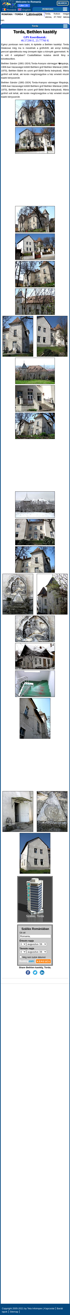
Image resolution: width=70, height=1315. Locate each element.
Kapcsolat (49, 1308)
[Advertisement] (35, 180)
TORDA (19, 14)
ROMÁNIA (7, 14)
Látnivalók (34, 14)
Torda (49, 26)
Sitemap (14, 1311)
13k (23, 5)
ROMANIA (54, 9)
